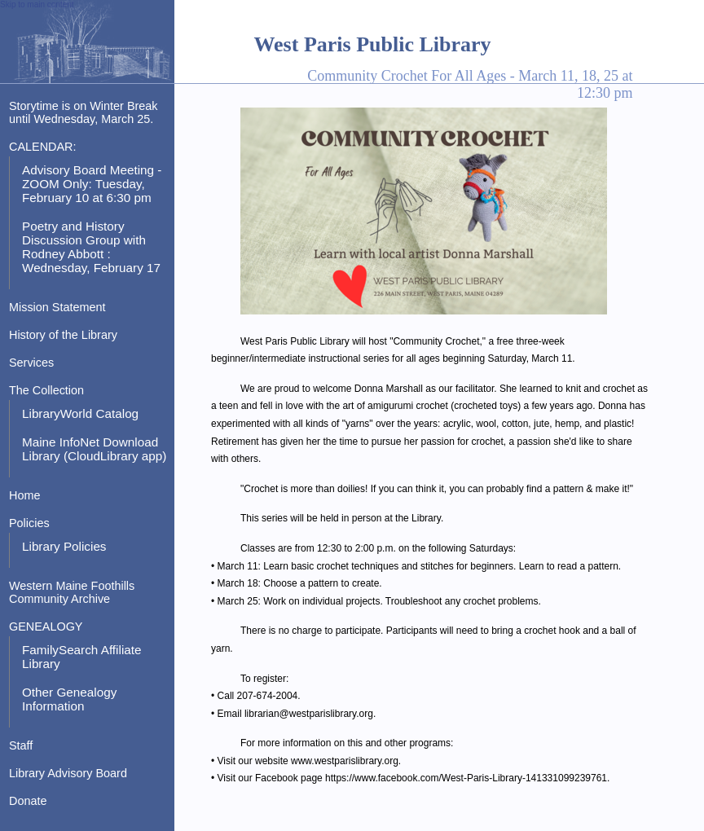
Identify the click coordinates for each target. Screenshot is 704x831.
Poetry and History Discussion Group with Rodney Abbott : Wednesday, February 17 (91, 247)
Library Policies (64, 546)
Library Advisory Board (68, 773)
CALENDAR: (42, 146)
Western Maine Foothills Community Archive (71, 592)
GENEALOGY (45, 626)
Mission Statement (57, 307)
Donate (27, 800)
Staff (21, 745)
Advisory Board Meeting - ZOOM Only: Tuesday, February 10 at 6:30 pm (91, 183)
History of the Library (63, 334)
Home (24, 495)
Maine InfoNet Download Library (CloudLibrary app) (94, 449)
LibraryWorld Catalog (80, 413)
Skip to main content (37, 4)
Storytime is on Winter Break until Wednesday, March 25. (83, 112)
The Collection (46, 390)
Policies (29, 523)
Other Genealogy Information (69, 699)
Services (31, 362)
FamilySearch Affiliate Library (82, 657)
